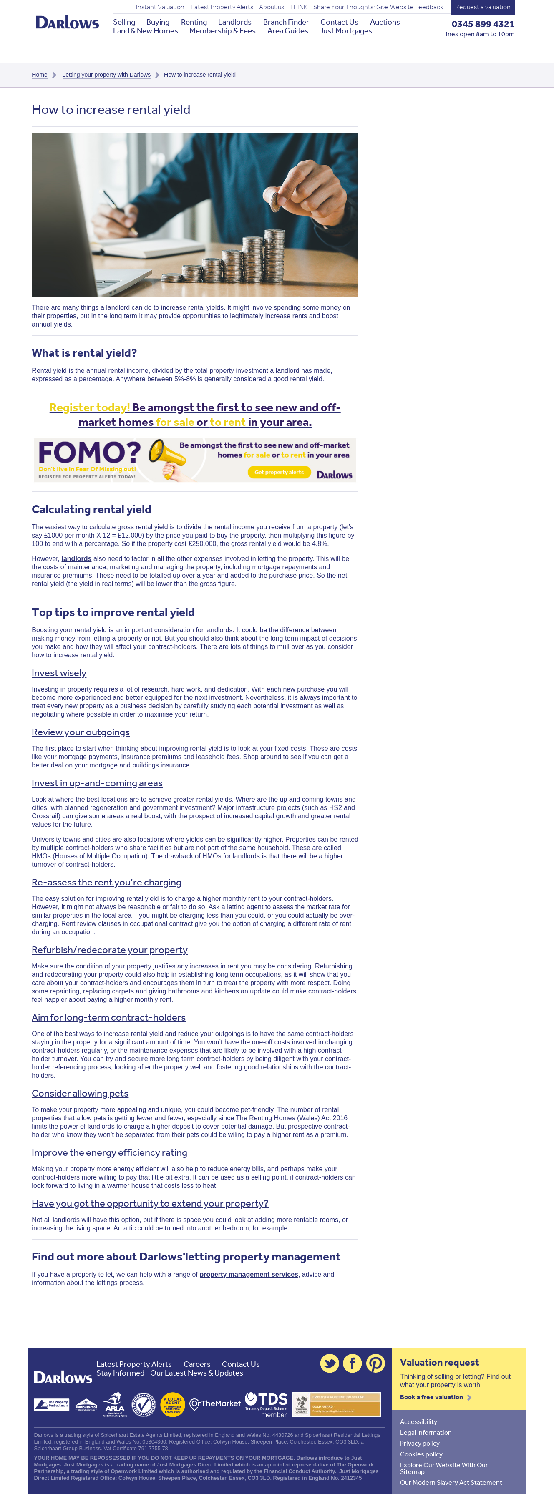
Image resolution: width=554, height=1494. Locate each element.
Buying (157, 22)
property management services (248, 1274)
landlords (77, 558)
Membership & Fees (222, 31)
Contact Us (339, 22)
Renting (194, 22)
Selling (124, 22)
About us (271, 7)
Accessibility (418, 1421)
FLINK (298, 7)
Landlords (235, 22)
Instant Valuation (160, 7)
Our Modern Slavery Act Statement (451, 1482)
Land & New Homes (145, 31)
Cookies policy (421, 1454)
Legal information (426, 1432)
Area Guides (287, 31)
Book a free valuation (431, 1397)
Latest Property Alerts (222, 7)
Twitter (329, 1363)
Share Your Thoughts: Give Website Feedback (378, 7)
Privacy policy (420, 1443)
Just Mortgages (346, 31)
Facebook (352, 1363)
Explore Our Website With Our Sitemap (444, 1468)
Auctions (385, 22)
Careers (197, 1364)
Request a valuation (483, 7)
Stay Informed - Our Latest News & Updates (169, 1373)
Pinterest (375, 1363)
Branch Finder (286, 22)
